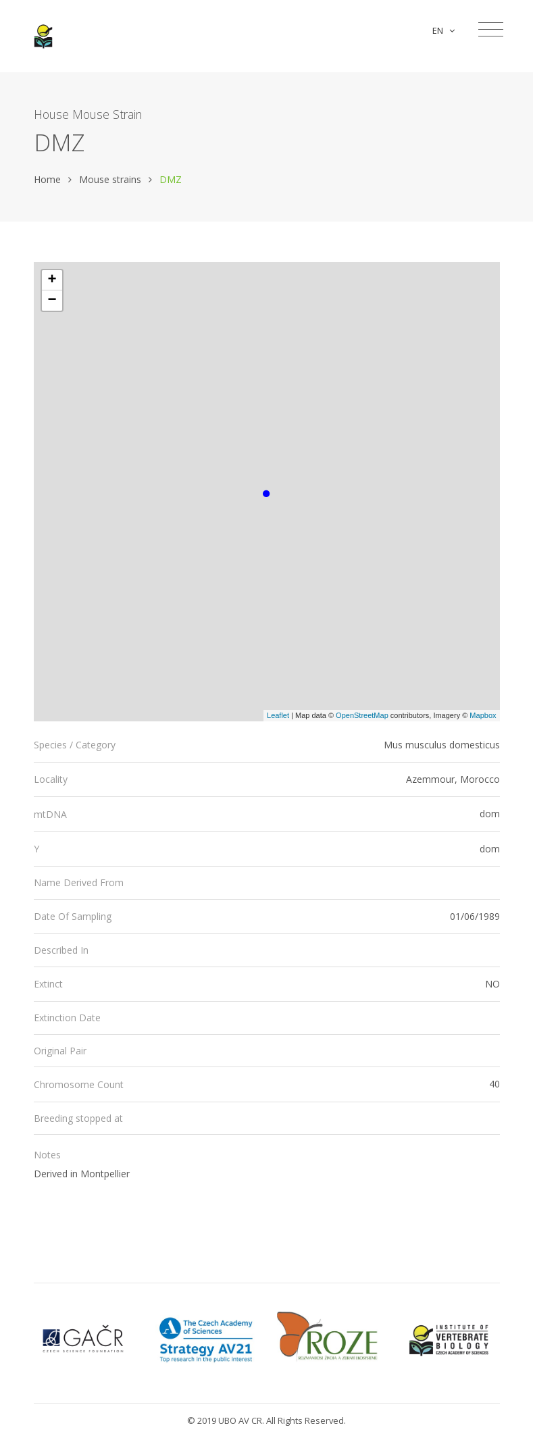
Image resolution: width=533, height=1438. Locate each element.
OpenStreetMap (362, 715)
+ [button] (51, 280)
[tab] (267, 745)
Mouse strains (110, 179)
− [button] (51, 300)
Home (47, 179)
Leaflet (278, 715)
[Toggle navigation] (491, 30)
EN (443, 30)
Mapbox (482, 715)
